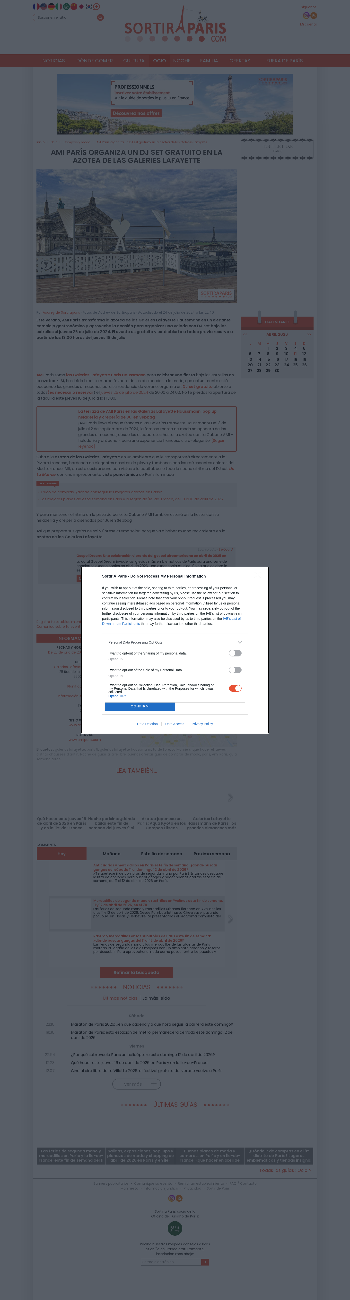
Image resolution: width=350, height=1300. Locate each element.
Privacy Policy (202, 724)
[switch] (235, 653)
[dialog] (175, 650)
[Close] (259, 576)
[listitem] (175, 642)
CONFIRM (140, 706)
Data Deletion (147, 724)
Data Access (174, 724)
